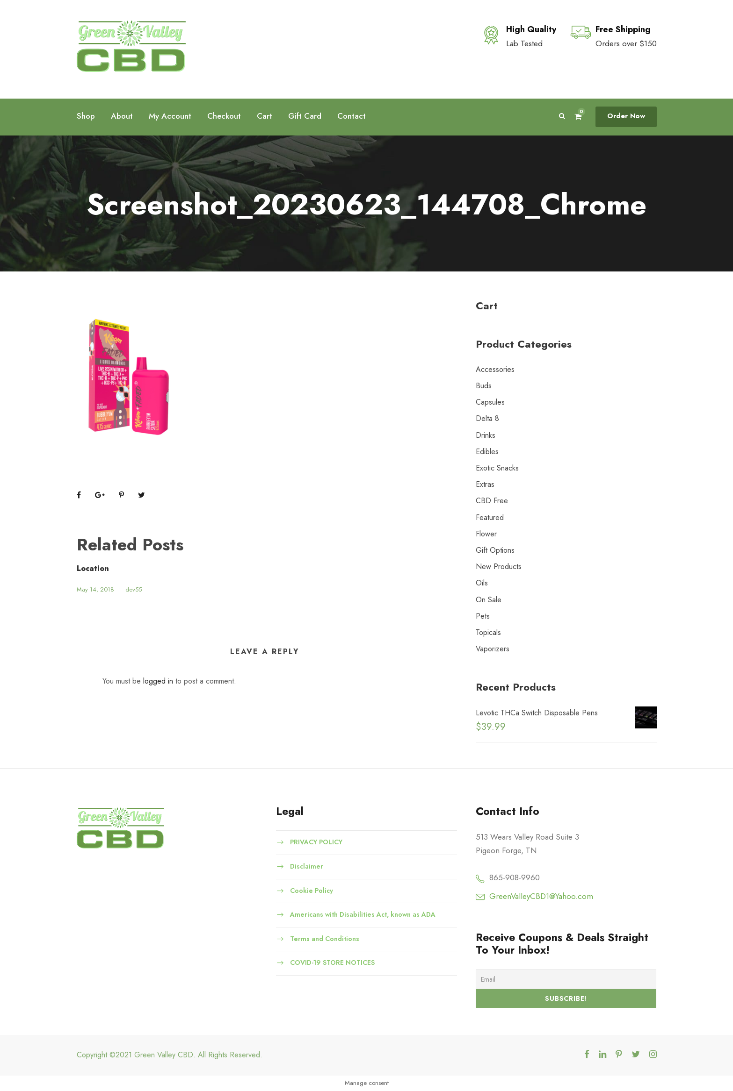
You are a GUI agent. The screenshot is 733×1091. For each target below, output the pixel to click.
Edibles (487, 451)
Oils (482, 583)
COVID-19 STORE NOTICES (332, 962)
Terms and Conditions (324, 938)
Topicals (488, 632)
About (122, 115)
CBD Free (492, 500)
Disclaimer (306, 866)
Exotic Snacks (497, 468)
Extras (485, 484)
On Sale (488, 599)
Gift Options (495, 550)
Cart (264, 115)
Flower (486, 533)
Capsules (490, 402)
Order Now (626, 116)
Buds (484, 385)
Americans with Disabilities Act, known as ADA (362, 914)
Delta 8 (487, 418)
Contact (351, 115)
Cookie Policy (311, 890)
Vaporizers (492, 648)
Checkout (224, 115)
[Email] (566, 979)
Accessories (495, 369)
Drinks (485, 435)
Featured (490, 517)
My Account (170, 115)
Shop (86, 115)
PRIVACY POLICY (316, 842)
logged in (158, 681)
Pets (483, 616)
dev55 (133, 589)
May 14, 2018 (95, 589)
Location (93, 568)
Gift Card (304, 115)
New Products (499, 566)
